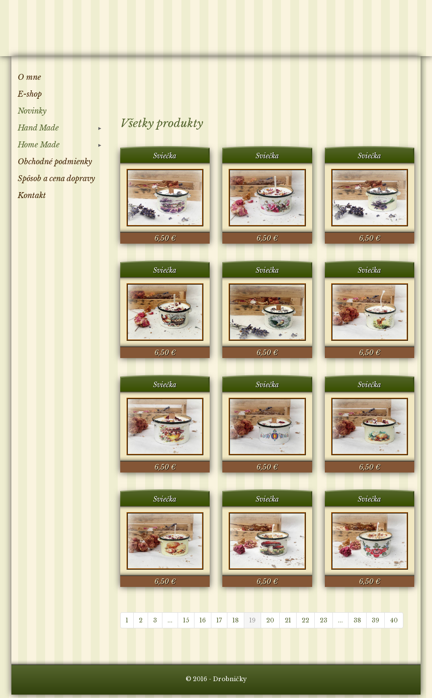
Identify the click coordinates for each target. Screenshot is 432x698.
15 (186, 620)
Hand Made (38, 128)
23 (323, 620)
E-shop (30, 94)
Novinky (32, 111)
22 (305, 620)
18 (235, 620)
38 (357, 620)
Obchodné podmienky (55, 161)
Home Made (38, 144)
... (170, 620)
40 (394, 620)
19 (252, 620)
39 (375, 620)
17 (219, 620)
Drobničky (59, 26)
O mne (29, 77)
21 (288, 620)
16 (203, 620)
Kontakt (32, 195)
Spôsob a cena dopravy (56, 178)
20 (270, 620)
